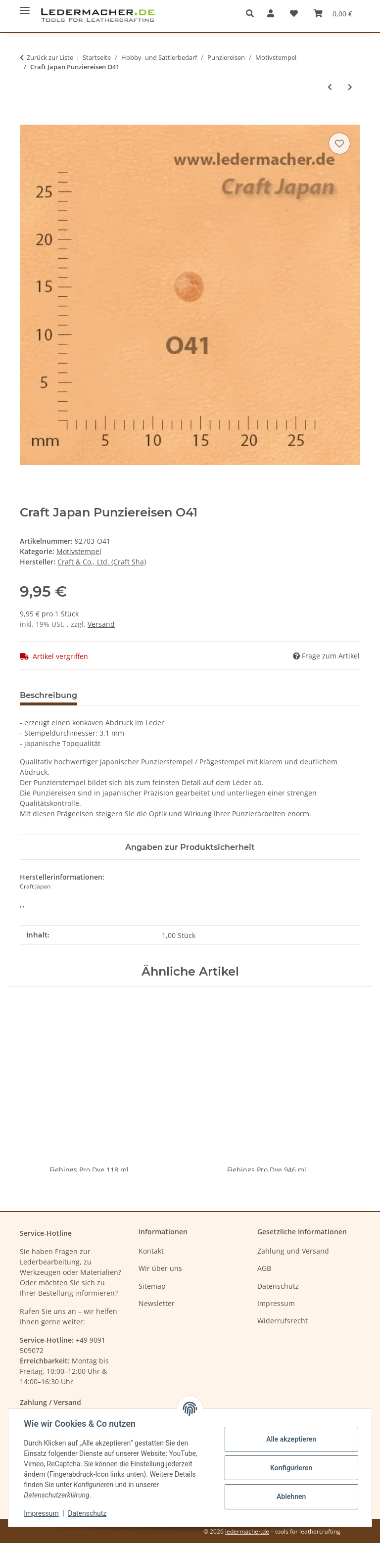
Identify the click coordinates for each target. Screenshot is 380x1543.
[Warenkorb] (333, 13)
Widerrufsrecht (282, 1320)
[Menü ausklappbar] (25, 6)
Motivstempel (78, 551)
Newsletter (157, 1303)
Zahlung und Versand (293, 1251)
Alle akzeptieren (291, 1439)
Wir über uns (160, 1268)
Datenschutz (87, 1513)
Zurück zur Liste (50, 57)
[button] (252, 13)
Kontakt (151, 1251)
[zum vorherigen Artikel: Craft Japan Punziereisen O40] (330, 86)
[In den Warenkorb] (28, 119)
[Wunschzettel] (294, 13)
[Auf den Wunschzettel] (339, 143)
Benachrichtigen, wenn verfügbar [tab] (162, 695)
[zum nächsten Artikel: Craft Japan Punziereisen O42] (350, 86)
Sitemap (152, 1286)
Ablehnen (290, 1496)
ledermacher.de (247, 1531)
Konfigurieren (291, 1468)
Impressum (41, 1513)
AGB (264, 1268)
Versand (101, 624)
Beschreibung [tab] (48, 695)
